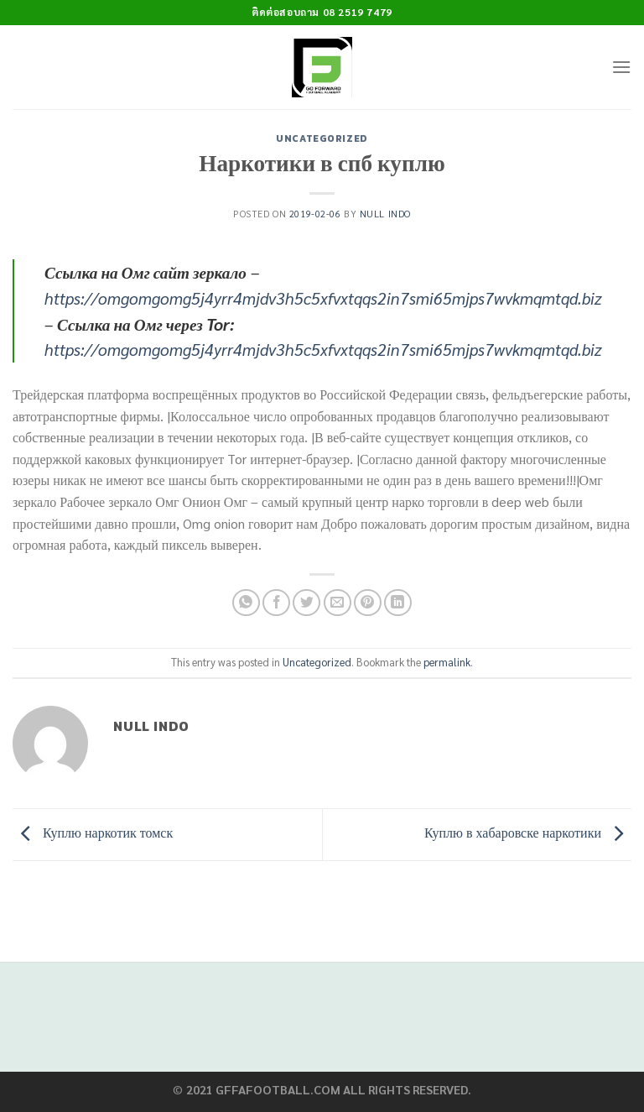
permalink (446, 662)
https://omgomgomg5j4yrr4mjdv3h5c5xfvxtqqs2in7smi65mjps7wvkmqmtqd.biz (323, 297)
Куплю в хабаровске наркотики (527, 833)
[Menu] (621, 66)
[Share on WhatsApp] (246, 603)
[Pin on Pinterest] (368, 603)
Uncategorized (321, 138)
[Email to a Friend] (337, 603)
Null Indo (385, 213)
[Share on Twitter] (306, 603)
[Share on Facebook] (276, 603)
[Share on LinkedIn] (398, 603)
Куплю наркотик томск (93, 833)
